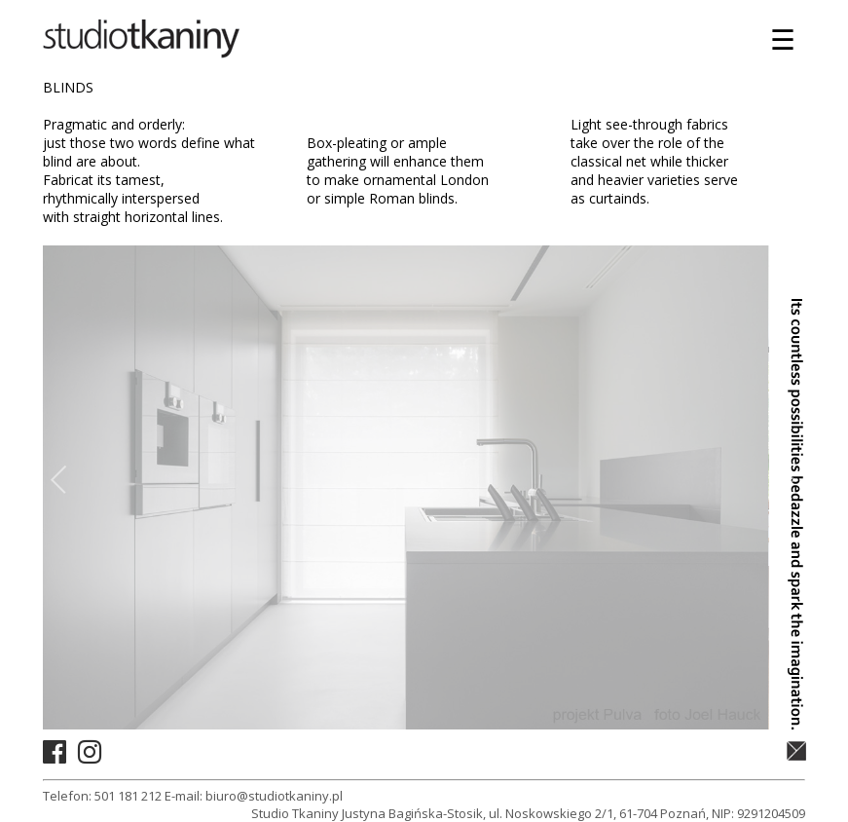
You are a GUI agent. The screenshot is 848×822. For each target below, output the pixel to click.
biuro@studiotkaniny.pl (274, 795)
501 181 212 (128, 795)
